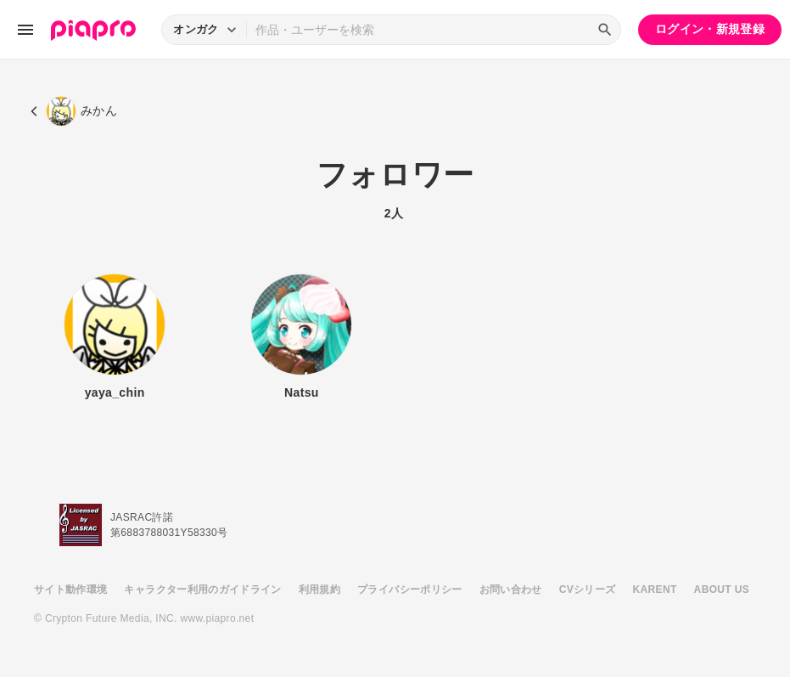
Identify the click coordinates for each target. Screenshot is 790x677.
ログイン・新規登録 (710, 29)
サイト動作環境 (70, 589)
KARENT (655, 589)
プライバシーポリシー (409, 589)
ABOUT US (721, 589)
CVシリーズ (587, 589)
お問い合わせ (510, 589)
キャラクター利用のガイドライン (202, 589)
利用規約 (319, 589)
